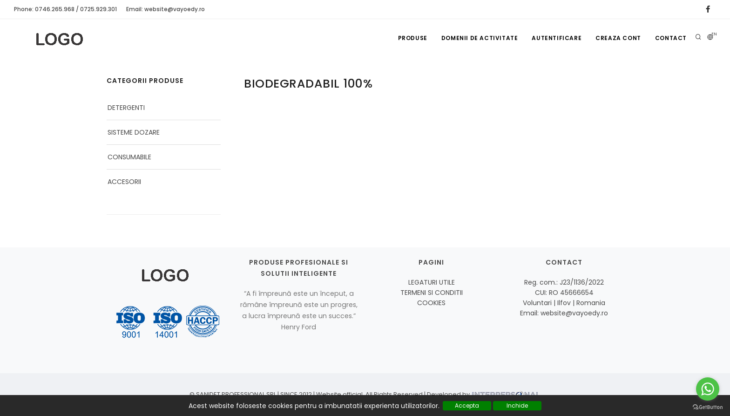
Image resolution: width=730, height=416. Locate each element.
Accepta (467, 405)
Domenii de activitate (479, 38)
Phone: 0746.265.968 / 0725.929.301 (65, 9)
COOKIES (431, 302)
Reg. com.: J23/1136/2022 (564, 282)
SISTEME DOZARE (134, 132)
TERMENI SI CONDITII (431, 292)
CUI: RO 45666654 (564, 292)
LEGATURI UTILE (431, 282)
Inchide (517, 405)
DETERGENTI (126, 107)
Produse (412, 38)
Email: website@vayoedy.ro (165, 9)
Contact (671, 38)
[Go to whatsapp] (707, 389)
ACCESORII (124, 181)
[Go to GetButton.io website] (708, 406)
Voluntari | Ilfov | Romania (564, 302)
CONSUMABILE (129, 157)
